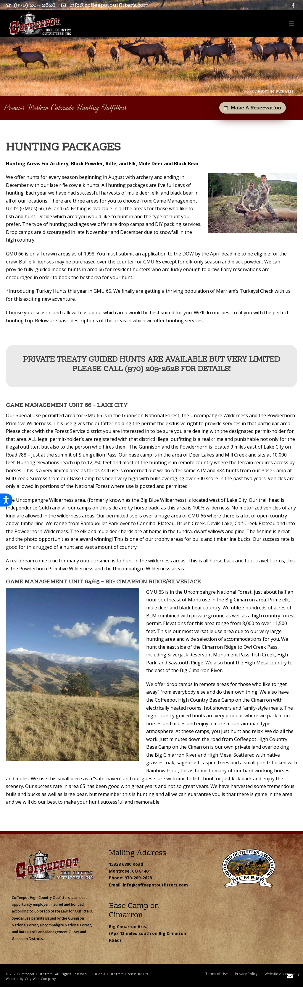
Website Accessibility (282, 974)
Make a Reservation (252, 108)
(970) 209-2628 (34, 5)
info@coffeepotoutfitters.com (109, 5)
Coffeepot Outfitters (36, 974)
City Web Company (40, 979)
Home (249, 91)
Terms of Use (216, 974)
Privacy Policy (246, 974)
